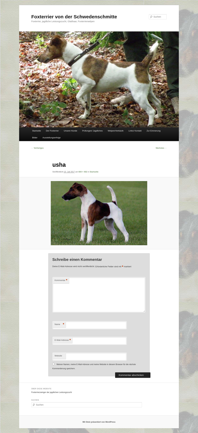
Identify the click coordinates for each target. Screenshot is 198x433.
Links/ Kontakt (135, 131)
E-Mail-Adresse (63, 340)
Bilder (34, 137)
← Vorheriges (37, 148)
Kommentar (61, 280)
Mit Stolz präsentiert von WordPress (99, 422)
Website (58, 356)
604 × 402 (83, 172)
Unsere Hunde (70, 131)
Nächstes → (161, 148)
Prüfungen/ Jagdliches (92, 131)
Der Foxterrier (52, 131)
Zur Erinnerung (153, 131)
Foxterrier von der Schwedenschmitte (74, 16)
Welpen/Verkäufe (116, 131)
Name (59, 324)
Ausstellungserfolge (51, 137)
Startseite (36, 131)
